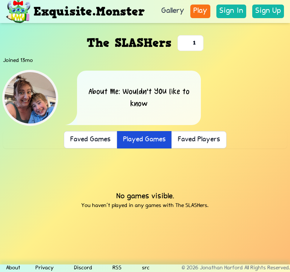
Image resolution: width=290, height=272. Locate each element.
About (13, 268)
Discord (80, 268)
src (143, 268)
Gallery (172, 11)
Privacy (44, 268)
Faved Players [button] (199, 139)
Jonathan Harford (221, 268)
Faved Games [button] (90, 139)
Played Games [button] (144, 139)
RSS (114, 268)
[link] (231, 11)
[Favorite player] (190, 43)
